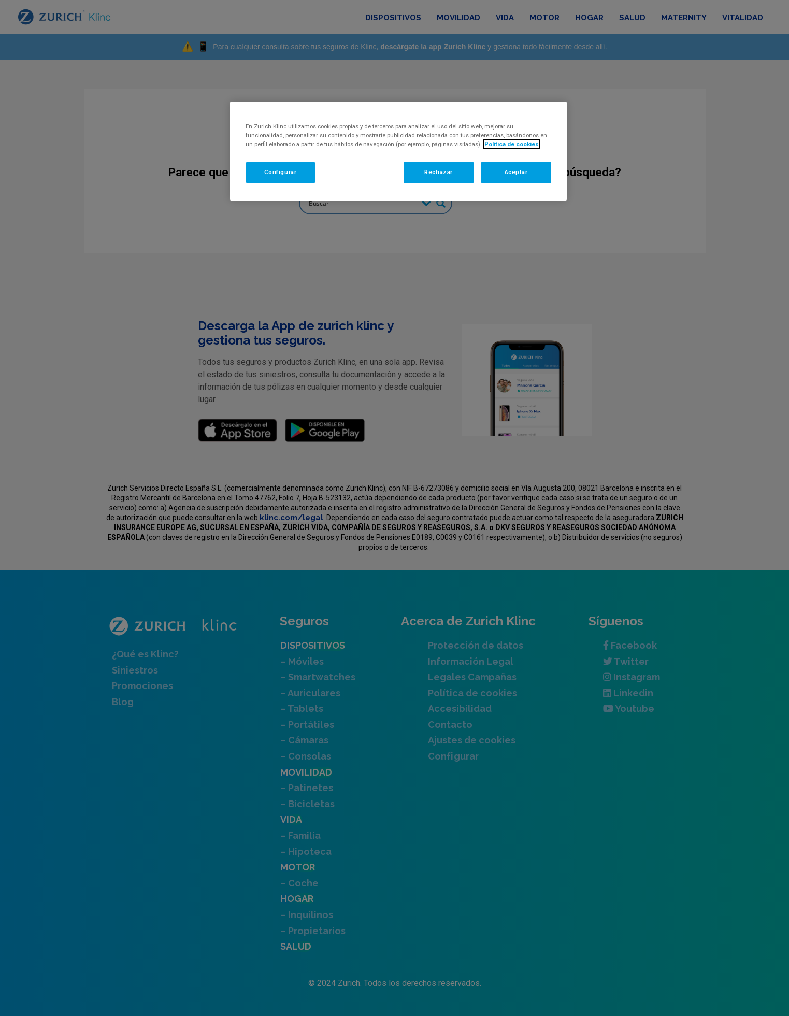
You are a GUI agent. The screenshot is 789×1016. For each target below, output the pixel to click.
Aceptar (516, 172)
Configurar (280, 172)
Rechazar (438, 172)
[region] (398, 151)
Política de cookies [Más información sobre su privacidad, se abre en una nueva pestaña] (511, 144)
